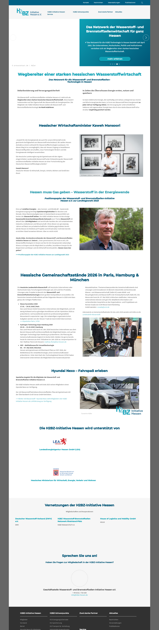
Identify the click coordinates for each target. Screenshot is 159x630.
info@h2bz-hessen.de (79, 561)
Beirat (22, 592)
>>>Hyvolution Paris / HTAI (30, 321)
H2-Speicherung (56, 589)
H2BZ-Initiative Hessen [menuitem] (56, 12)
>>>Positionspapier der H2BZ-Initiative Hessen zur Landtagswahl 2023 (42, 254)
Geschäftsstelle (25, 599)
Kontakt (86, 2)
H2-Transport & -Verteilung (60, 592)
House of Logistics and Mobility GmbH (118, 485)
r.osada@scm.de (103, 307)
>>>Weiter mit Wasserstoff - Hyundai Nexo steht (33, 399)
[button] (110, 64)
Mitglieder (24, 586)
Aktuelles (113, 579)
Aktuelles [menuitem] (118, 12)
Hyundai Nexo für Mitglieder (30, 595)
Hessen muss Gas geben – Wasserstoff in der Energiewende (79, 192)
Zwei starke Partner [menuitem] (105, 12)
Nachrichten (98, 2)
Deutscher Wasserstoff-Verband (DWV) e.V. (33, 486)
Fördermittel (54, 612)
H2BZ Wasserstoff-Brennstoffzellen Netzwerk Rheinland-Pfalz (74, 486)
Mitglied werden (26, 602)
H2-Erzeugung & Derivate (59, 586)
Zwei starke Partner (89, 579)
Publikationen (130, 2)
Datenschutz (84, 605)
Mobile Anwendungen (58, 599)
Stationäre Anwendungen (59, 602)
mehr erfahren (114, 59)
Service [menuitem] (50, 14)
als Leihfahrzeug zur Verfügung (39, 401)
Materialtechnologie (57, 605)
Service (83, 595)
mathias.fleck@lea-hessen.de (55, 342)
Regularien (54, 609)
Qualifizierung (55, 615)
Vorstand (23, 589)
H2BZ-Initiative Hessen (30, 579)
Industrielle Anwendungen (59, 595)
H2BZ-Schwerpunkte (59, 579)
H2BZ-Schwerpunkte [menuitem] (81, 12)
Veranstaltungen (114, 2)
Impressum (84, 602)
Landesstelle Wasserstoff (91, 314)
